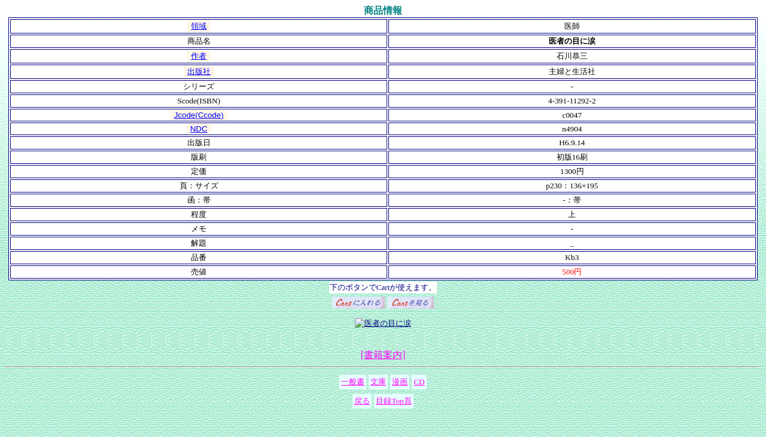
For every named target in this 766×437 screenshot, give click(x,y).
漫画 (400, 381)
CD (419, 381)
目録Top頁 (394, 400)
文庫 (378, 381)
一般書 (352, 381)
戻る (362, 400)
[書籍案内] (383, 355)
